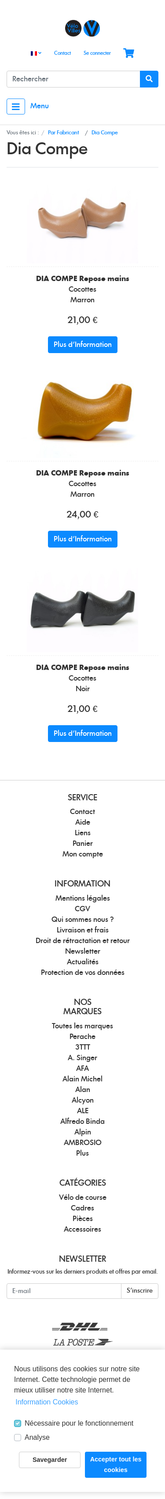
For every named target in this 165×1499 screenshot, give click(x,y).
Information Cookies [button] (46, 1402)
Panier (83, 843)
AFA (82, 1068)
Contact (62, 53)
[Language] (36, 53)
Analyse (37, 1437)
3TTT (82, 1047)
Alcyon (83, 1100)
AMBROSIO (83, 1142)
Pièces (83, 1218)
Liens (83, 833)
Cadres (82, 1208)
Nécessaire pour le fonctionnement (79, 1423)
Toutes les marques (82, 1026)
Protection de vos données (83, 972)
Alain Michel (82, 1079)
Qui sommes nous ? (82, 919)
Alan (82, 1089)
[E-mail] (64, 1291)
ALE (82, 1111)
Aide (82, 822)
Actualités (83, 962)
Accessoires (82, 1229)
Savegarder (50, 1459)
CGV (82, 909)
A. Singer (82, 1057)
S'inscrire (140, 1291)
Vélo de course (82, 1197)
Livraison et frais (83, 930)
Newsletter (82, 951)
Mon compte (82, 854)
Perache (82, 1036)
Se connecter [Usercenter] (97, 53)
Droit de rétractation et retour (83, 940)
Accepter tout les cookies (116, 1464)
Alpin (82, 1132)
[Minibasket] (128, 54)
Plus (82, 1153)
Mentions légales (82, 898)
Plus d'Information (83, 344)
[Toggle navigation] (16, 106)
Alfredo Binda (82, 1121)
